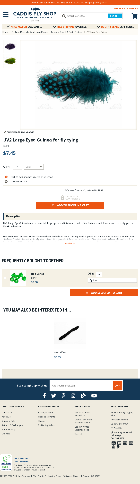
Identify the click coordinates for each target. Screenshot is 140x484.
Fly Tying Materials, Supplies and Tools (29, 32)
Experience (115, 26)
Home (5, 32)
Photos (41, 420)
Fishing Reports (45, 412)
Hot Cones (37, 273)
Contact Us (7, 412)
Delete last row (19, 181)
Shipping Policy (9, 420)
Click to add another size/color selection (32, 177)
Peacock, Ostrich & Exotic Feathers (67, 32)
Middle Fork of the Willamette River (83, 421)
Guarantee (24, 26)
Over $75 (70, 26)
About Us (6, 416)
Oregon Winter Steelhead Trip (82, 428)
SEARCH (114, 15)
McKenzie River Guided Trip (82, 414)
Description (13, 216)
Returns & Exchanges (12, 425)
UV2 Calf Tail (60, 352)
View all (78, 433)
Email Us (116, 428)
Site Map (6, 433)
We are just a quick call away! (121, 435)
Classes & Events (46, 416)
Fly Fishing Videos (46, 425)
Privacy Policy (8, 429)
